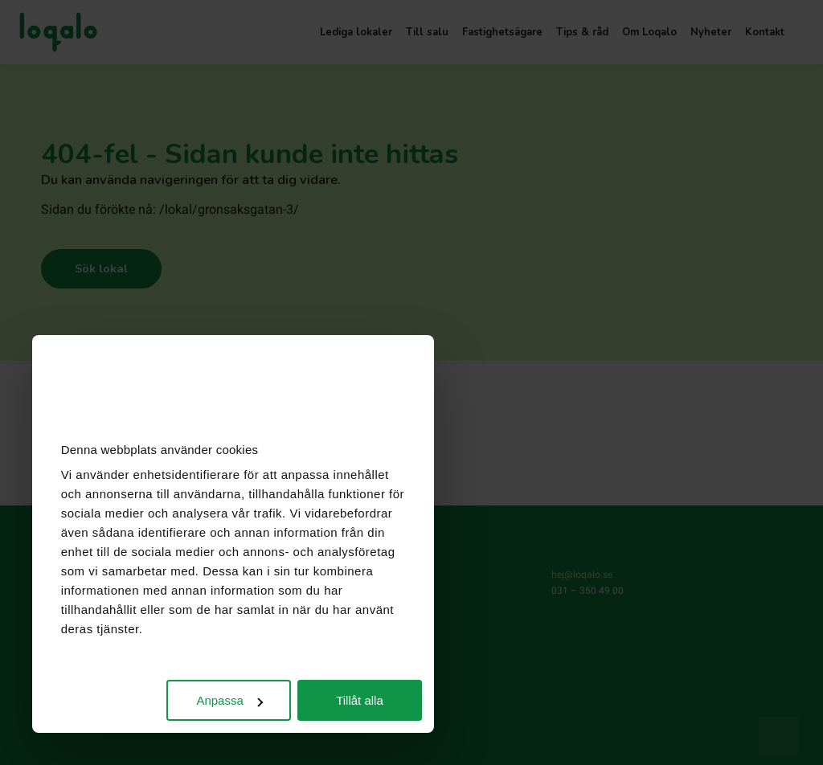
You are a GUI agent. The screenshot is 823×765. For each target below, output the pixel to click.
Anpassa (229, 700)
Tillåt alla (359, 700)
